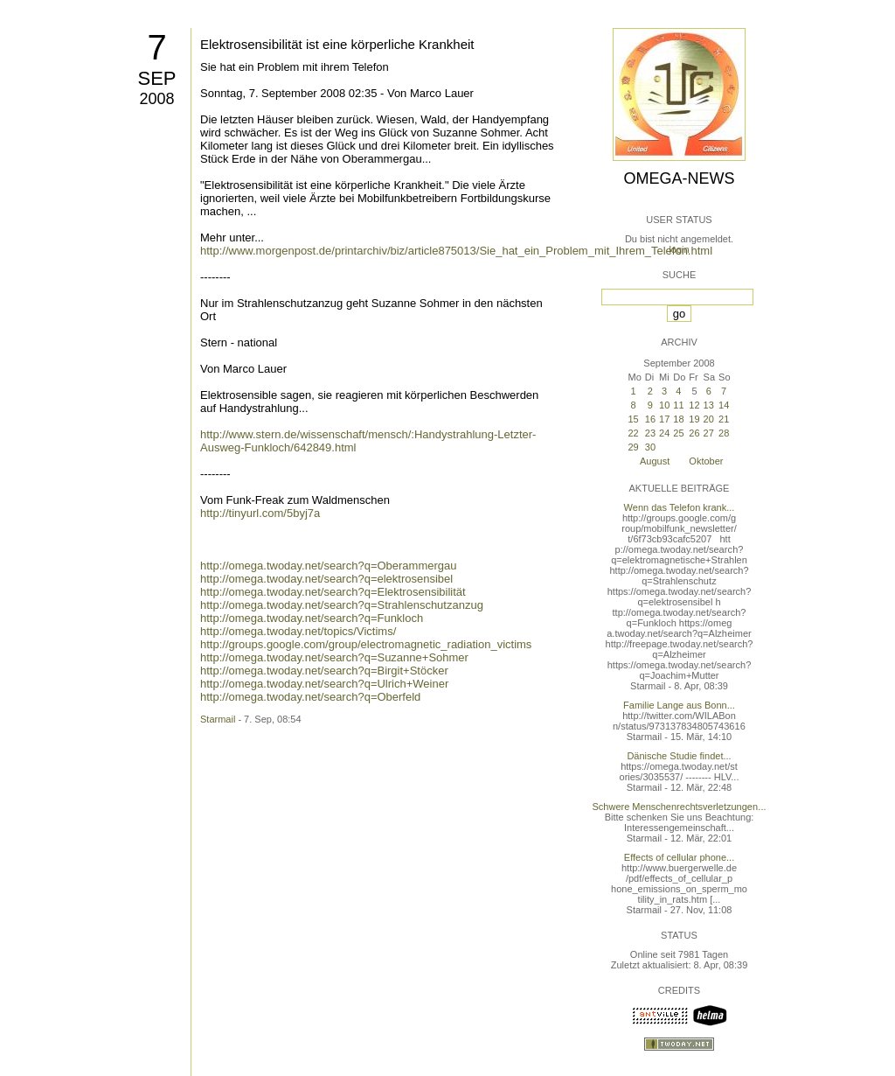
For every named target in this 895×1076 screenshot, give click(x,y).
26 (694, 433)
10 (664, 405)
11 (678, 405)
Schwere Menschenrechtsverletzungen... (680, 806)
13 (709, 405)
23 (650, 433)
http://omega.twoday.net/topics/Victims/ (298, 631)
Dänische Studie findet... (679, 756)
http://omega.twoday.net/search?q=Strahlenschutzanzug (341, 604)
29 (633, 447)
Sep (156, 78)
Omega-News (678, 178)
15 (633, 419)
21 (723, 419)
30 (650, 447)
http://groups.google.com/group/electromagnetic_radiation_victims (365, 644)
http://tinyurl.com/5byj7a (260, 513)
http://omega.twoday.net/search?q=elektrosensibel (326, 578)
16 (650, 419)
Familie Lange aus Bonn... (679, 705)
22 (633, 433)
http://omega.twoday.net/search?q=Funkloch (311, 618)
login (679, 249)
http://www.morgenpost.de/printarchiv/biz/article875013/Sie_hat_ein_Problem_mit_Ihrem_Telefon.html (456, 250)
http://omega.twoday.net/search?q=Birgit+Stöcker (324, 670)
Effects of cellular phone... (679, 857)
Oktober (706, 461)
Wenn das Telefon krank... (679, 507)
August (655, 461)
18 (678, 419)
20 (709, 419)
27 (709, 433)
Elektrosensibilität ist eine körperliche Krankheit (337, 44)
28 (723, 433)
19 (694, 419)
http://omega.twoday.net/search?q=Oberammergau (328, 565)
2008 (156, 99)
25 (678, 433)
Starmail (217, 719)
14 (723, 405)
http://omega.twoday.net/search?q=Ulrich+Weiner (324, 683)
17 (664, 419)
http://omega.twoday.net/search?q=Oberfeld (310, 696)
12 (694, 405)
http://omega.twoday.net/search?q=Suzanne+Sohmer (334, 657)
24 (664, 433)
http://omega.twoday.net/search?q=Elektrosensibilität (333, 591)
